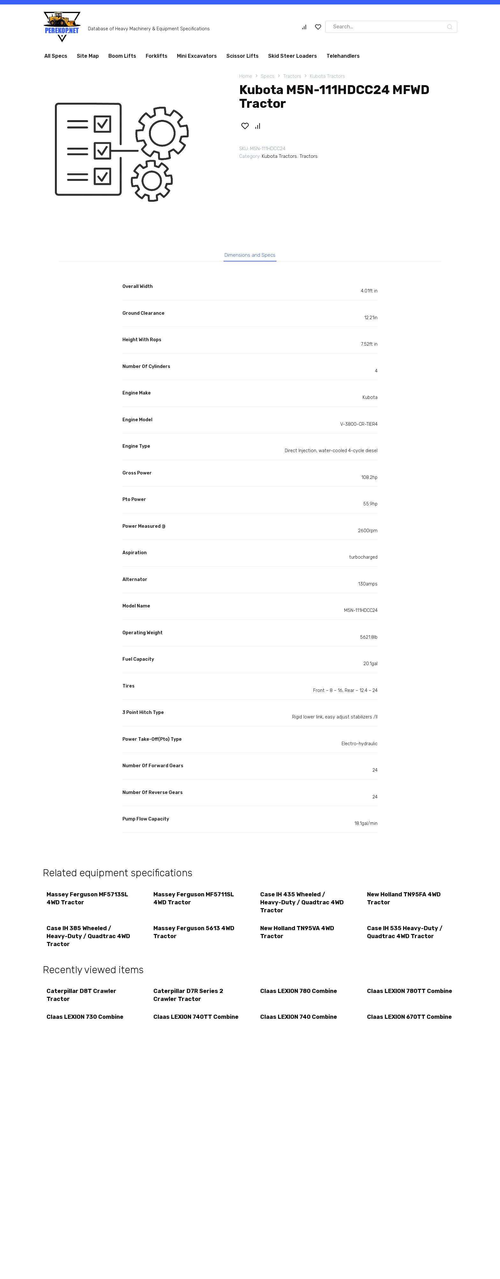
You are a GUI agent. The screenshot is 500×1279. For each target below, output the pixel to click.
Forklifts (156, 56)
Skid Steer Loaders (292, 56)
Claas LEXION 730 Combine (86, 1025)
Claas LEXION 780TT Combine (397, 1001)
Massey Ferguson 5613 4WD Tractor (194, 936)
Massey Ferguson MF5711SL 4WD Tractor (194, 900)
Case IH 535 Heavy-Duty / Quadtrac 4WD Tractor (406, 936)
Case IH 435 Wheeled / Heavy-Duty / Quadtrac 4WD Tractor (303, 904)
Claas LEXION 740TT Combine (183, 1029)
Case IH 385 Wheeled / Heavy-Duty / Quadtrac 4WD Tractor (89, 940)
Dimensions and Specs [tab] (250, 256)
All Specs (55, 56)
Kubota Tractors (327, 76)
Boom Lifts (122, 56)
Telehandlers (343, 56)
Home (245, 76)
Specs (268, 76)
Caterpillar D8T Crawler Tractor (82, 1001)
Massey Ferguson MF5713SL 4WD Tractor (88, 900)
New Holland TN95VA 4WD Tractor (298, 936)
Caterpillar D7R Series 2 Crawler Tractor (189, 1001)
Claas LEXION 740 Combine (299, 1025)
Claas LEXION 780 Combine (299, 997)
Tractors (292, 76)
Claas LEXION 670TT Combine (397, 1029)
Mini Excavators (197, 56)
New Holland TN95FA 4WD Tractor (405, 900)
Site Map (88, 56)
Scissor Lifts (242, 56)
